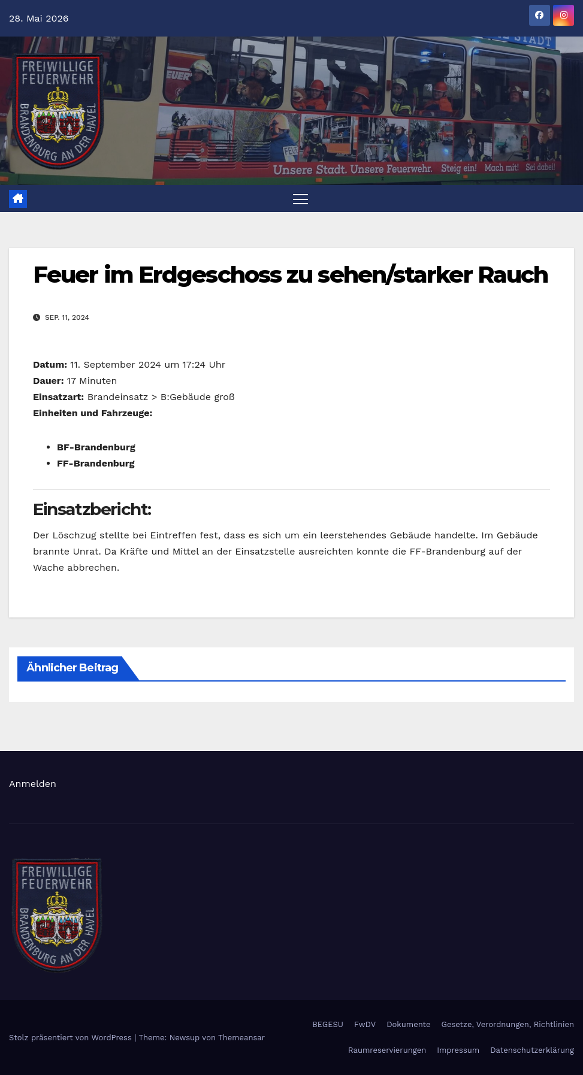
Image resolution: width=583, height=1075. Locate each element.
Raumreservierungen (387, 1050)
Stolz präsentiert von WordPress (71, 1037)
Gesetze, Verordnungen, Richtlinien (508, 1024)
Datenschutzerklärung (532, 1050)
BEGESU (327, 1024)
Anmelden (32, 783)
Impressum (458, 1050)
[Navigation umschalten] (300, 198)
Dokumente (408, 1024)
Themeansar (241, 1037)
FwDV (365, 1024)
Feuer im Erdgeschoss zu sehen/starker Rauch (290, 275)
